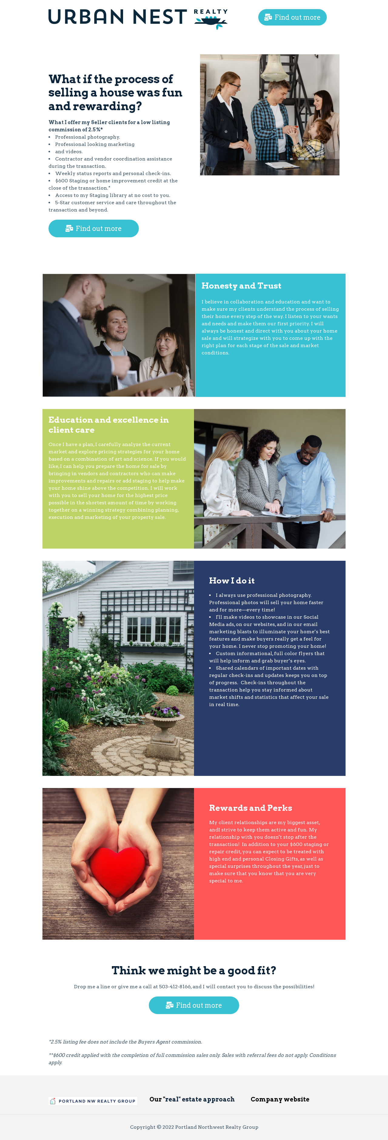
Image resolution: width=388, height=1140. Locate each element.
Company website (280, 1099)
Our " (157, 1099)
